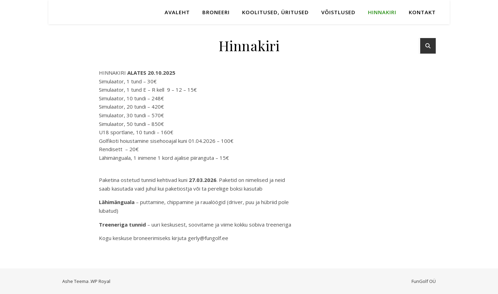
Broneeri (216, 12)
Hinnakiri (382, 12)
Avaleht (177, 12)
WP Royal (100, 281)
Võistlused (338, 12)
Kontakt (422, 12)
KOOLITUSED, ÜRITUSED (275, 12)
